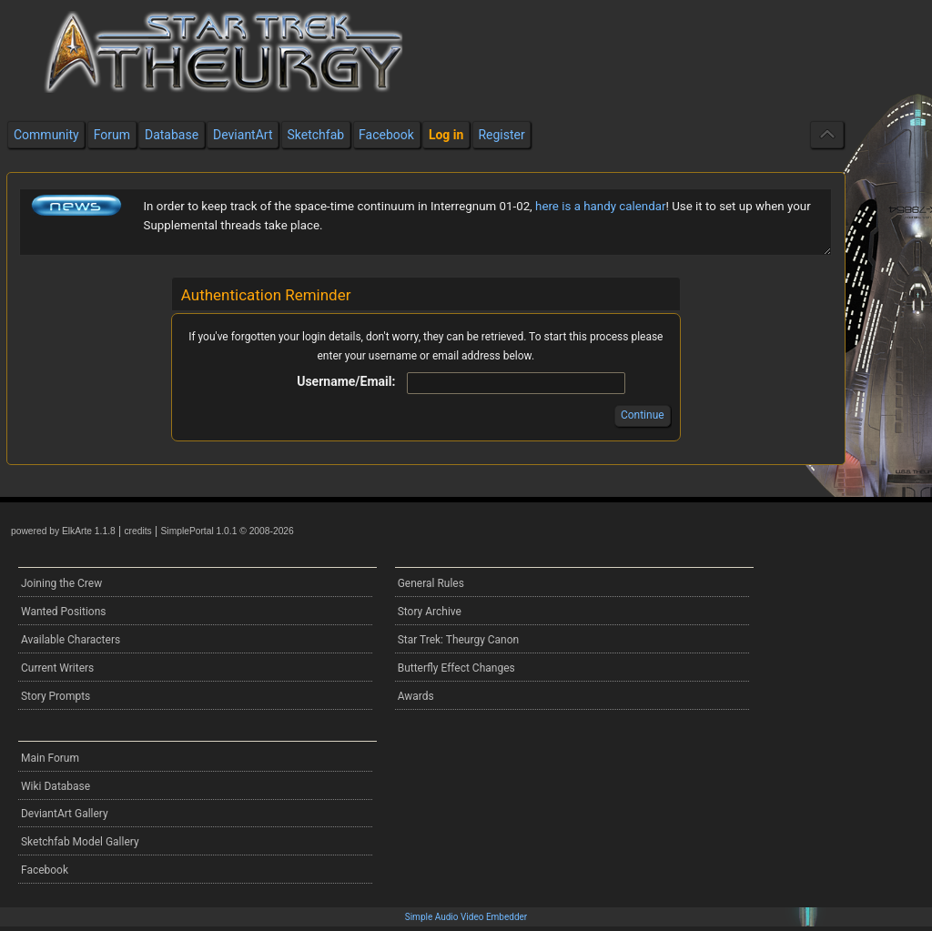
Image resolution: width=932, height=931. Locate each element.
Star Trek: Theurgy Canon (459, 639)
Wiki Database (55, 786)
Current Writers (57, 668)
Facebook (44, 870)
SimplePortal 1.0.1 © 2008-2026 (227, 531)
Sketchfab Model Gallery (80, 841)
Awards (416, 696)
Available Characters (70, 639)
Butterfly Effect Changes (456, 668)
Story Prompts (55, 696)
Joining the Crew (61, 583)
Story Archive (429, 611)
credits (137, 531)
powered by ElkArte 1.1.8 (63, 531)
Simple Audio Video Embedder (466, 917)
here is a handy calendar (600, 206)
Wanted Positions (63, 611)
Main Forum (50, 758)
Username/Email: (346, 381)
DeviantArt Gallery (64, 813)
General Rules (431, 583)
